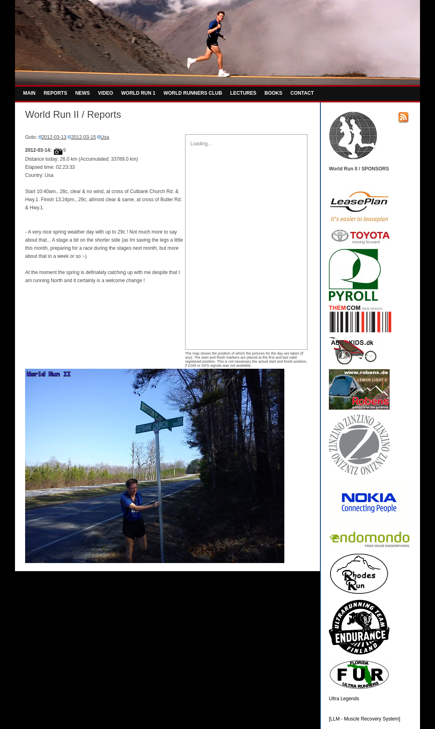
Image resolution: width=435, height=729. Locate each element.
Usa (104, 137)
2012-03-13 (54, 137)
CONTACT (302, 93)
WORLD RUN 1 (138, 93)
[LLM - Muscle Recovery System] (364, 719)
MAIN (29, 93)
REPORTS (55, 93)
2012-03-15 (83, 137)
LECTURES (243, 93)
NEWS (82, 93)
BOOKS (273, 93)
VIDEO (105, 93)
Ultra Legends (344, 698)
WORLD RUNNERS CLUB (193, 93)
